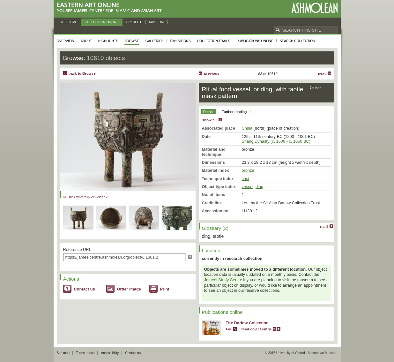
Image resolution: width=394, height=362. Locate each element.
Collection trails (213, 41)
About (86, 41)
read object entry (256, 329)
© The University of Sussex (85, 197)
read (324, 227)
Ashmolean (314, 8)
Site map (63, 353)
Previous (211, 73)
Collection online (101, 22)
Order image (129, 289)
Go (228, 329)
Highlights (108, 41)
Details (208, 112)
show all (209, 120)
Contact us (84, 289)
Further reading (234, 112)
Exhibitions (180, 41)
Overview (65, 41)
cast (245, 178)
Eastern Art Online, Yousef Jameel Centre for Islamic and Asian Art (111, 8)
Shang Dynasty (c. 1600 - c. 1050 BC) (276, 141)
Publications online (254, 41)
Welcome (69, 22)
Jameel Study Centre (223, 279)
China (247, 128)
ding (259, 186)
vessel (247, 186)
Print (164, 289)
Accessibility (110, 353)
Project (134, 22)
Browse (131, 41)
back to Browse (82, 73)
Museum (156, 22)
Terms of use (85, 353)
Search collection (297, 41)
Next (322, 73)
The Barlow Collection (247, 323)
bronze (248, 170)
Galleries (154, 41)
